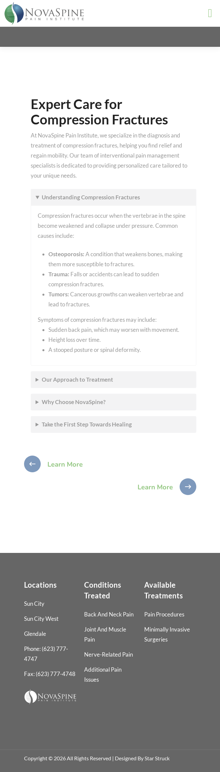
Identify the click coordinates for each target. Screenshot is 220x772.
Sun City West (41, 618)
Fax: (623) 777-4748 (49, 673)
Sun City (34, 603)
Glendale (35, 633)
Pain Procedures (164, 614)
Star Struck (157, 758)
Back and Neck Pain (109, 614)
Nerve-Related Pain (108, 654)
